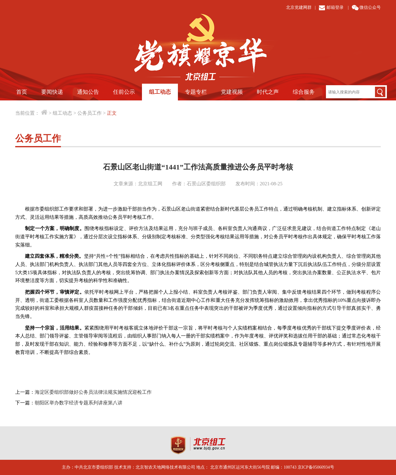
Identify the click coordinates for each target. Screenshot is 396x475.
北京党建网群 (299, 7)
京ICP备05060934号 (316, 467)
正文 (112, 113)
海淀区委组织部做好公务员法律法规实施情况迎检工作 (93, 392)
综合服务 (304, 92)
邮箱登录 (335, 7)
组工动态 (160, 92)
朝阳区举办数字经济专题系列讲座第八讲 (78, 402)
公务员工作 (89, 113)
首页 (21, 92)
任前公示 (124, 92)
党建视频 (232, 92)
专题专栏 (196, 92)
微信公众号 (370, 7)
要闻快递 (52, 92)
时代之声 (268, 92)
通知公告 (88, 92)
